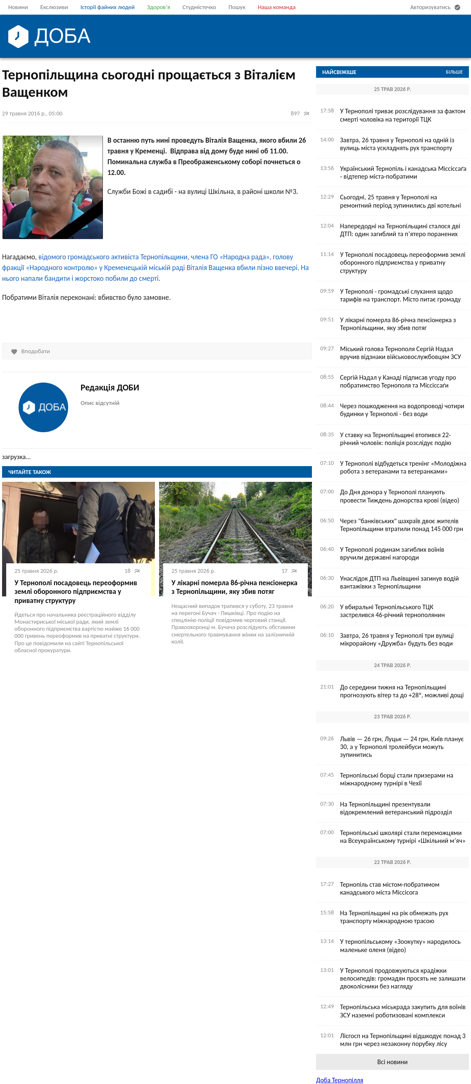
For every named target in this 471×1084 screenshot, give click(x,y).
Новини (18, 7)
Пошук (236, 7)
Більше (454, 72)
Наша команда (276, 7)
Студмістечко (199, 7)
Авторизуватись (436, 7)
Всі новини (392, 1062)
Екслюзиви (54, 7)
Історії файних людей (108, 7)
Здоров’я (158, 7)
